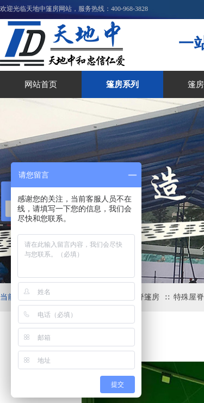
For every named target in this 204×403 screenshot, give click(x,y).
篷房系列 (122, 84)
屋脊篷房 (144, 297)
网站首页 (40, 84)
